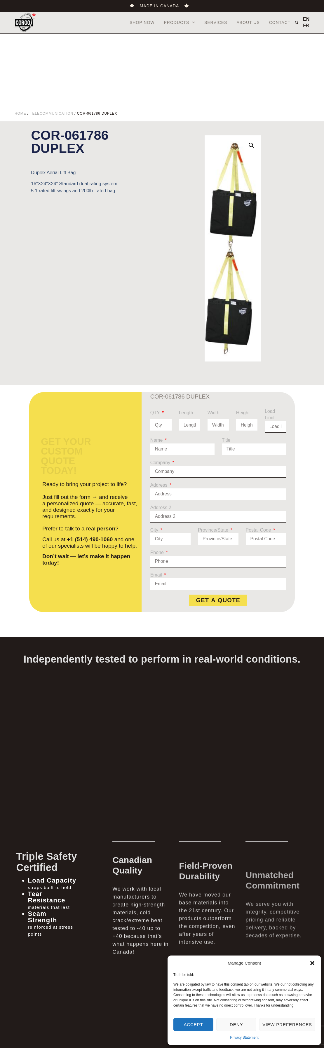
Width (214, 412)
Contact (280, 22)
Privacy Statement (244, 1037)
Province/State (214, 530)
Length (186, 412)
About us (247, 22)
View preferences (287, 1024)
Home (20, 113)
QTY (155, 412)
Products (179, 22)
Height (243, 412)
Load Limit (270, 414)
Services (215, 22)
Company (161, 462)
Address (159, 485)
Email (156, 574)
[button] (312, 963)
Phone (157, 552)
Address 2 (160, 507)
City (155, 530)
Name (157, 440)
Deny (236, 1024)
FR (306, 25)
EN (306, 19)
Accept (193, 1024)
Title (226, 440)
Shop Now (142, 22)
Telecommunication (51, 113)
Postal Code (259, 530)
